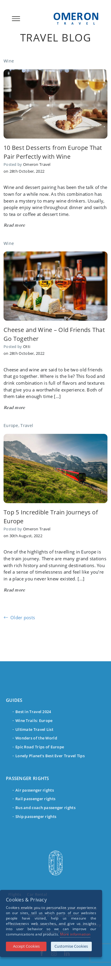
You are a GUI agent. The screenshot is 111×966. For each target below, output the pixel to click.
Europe (11, 425)
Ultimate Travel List (34, 729)
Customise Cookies (71, 946)
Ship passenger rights (35, 816)
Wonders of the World (36, 738)
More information (75, 934)
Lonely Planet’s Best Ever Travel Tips (50, 755)
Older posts (22, 617)
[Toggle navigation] (14, 18)
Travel (26, 425)
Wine (9, 61)
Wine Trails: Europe (34, 720)
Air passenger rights (34, 790)
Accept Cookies (26, 946)
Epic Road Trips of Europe (39, 747)
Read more (14, 225)
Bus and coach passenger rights (45, 807)
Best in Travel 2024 (33, 711)
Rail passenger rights (35, 798)
